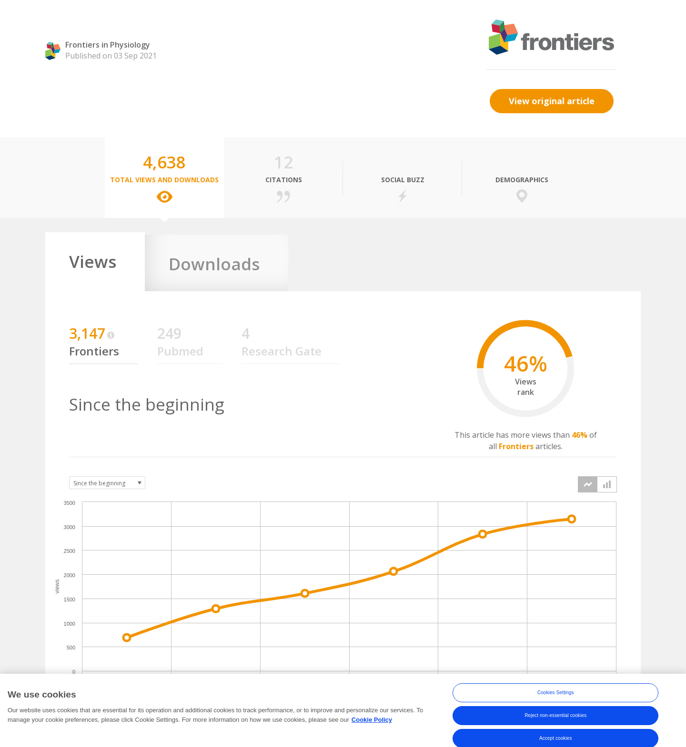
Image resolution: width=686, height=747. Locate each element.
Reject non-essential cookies (555, 724)
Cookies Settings (555, 701)
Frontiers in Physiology (107, 44)
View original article (552, 101)
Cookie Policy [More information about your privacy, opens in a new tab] (372, 727)
